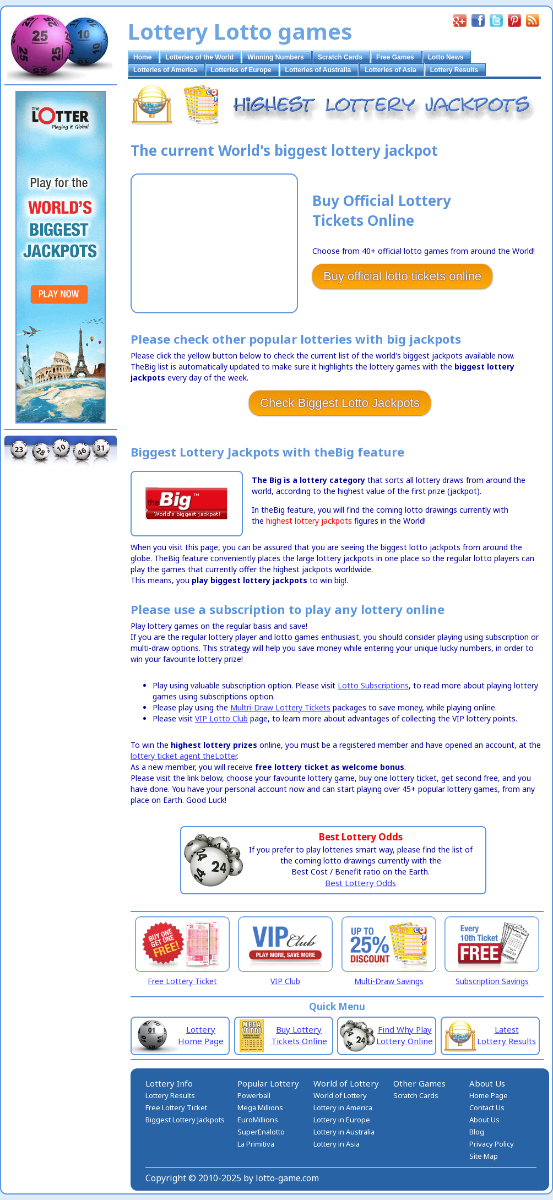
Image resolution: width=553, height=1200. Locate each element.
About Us (484, 1120)
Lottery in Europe (341, 1120)
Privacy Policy (491, 1144)
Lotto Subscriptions (373, 685)
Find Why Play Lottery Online (404, 1035)
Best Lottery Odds (360, 882)
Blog (476, 1132)
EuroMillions (257, 1120)
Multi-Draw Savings (389, 981)
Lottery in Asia (336, 1144)
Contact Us (487, 1107)
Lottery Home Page (201, 1035)
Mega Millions (260, 1107)
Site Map (483, 1156)
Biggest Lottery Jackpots (185, 1120)
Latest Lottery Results (506, 1035)
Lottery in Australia (344, 1132)
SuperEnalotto (261, 1132)
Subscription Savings (492, 981)
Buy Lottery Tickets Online (299, 1035)
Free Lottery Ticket (182, 981)
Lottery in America (342, 1107)
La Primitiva (255, 1144)
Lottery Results (170, 1095)
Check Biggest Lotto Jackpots (340, 403)
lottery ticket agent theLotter (184, 756)
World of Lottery (340, 1095)
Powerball (253, 1095)
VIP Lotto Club (221, 718)
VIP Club (285, 981)
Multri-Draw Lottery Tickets (280, 707)
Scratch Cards (415, 1095)
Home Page (488, 1095)
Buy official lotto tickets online (402, 276)
